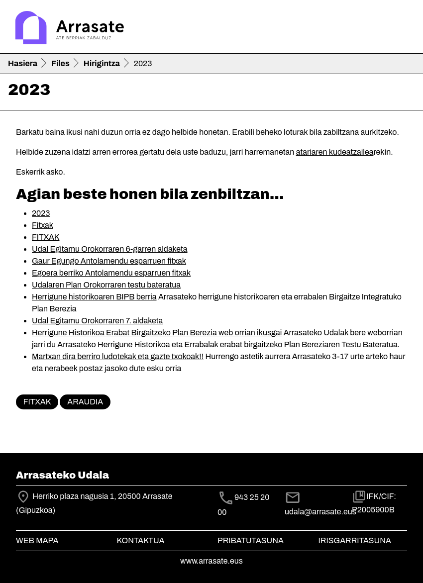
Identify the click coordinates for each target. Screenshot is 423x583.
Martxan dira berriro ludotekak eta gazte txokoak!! (118, 356)
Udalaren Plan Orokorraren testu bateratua (106, 285)
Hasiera (22, 63)
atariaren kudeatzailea (335, 152)
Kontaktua (141, 540)
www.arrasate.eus (211, 561)
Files (60, 63)
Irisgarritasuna (355, 540)
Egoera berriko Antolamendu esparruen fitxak (111, 273)
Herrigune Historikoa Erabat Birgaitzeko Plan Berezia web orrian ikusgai (157, 332)
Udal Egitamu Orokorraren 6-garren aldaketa (110, 249)
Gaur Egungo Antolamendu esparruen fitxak (109, 261)
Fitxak (42, 225)
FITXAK (45, 237)
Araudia (85, 401)
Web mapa (37, 540)
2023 (41, 213)
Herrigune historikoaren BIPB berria (94, 296)
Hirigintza (102, 63)
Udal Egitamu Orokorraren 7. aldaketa (97, 320)
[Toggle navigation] (401, 29)
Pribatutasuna (250, 540)
